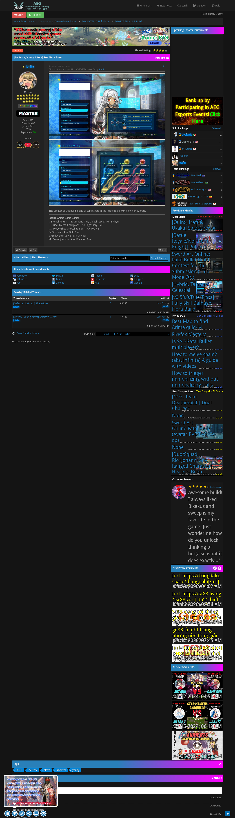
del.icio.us (20, 279)
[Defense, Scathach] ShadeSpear (31, 303)
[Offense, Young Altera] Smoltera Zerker (35, 317)
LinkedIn (58, 282)
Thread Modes (161, 58)
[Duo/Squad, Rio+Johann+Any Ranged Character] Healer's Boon (192, 463)
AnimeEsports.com (24, 21)
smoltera (61, 770)
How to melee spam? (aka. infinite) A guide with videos (195, 360)
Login (18, 14)
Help (216, 5)
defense (33, 770)
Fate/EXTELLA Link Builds (128, 21)
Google (136, 282)
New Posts (164, 5)
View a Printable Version (28, 333)
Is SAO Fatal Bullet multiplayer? (192, 344)
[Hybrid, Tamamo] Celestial (191, 287)
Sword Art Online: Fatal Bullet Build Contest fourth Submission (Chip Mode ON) (191, 265)
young (75, 770)
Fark (17, 282)
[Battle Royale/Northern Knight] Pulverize (190, 241)
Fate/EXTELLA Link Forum (96, 21)
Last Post (17, 51)
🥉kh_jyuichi (185, 148)
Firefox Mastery (189, 334)
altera (47, 770)
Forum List (144, 5)
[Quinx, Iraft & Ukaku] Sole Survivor (194, 225)
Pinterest (98, 279)
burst (19, 770)
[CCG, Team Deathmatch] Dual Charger (192, 402)
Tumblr (57, 279)
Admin (102, 69)
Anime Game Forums (66, 21)
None (178, 415)
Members (200, 5)
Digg (134, 275)
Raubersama (215, 487)
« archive (217, 778)
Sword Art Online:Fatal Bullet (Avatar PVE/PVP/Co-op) (194, 431)
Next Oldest (22, 257)
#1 (164, 66)
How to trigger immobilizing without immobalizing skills (195, 379)
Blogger (136, 279)
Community (44, 21)
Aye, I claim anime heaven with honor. (32, 803)
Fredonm (183, 155)
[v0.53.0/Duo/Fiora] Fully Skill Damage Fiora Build (193, 303)
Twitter (58, 275)
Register (35, 14)
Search (182, 5)
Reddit (96, 275)
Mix (95, 282)
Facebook (20, 275)
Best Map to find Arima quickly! (190, 324)
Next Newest (39, 257)
